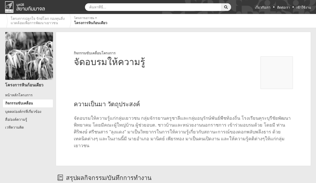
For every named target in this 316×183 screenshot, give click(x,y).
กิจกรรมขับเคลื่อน (19, 103)
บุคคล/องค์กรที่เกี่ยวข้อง (23, 112)
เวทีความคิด (14, 127)
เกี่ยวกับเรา (262, 7)
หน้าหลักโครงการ (19, 95)
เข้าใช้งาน (303, 7)
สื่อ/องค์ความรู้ (16, 119)
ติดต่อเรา (283, 7)
